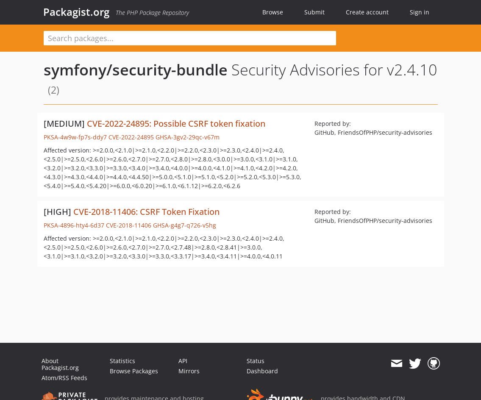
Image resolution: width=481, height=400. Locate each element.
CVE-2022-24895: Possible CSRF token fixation (176, 123)
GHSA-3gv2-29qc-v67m (188, 137)
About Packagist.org (60, 364)
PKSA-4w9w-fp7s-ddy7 (75, 137)
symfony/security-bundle (136, 69)
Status (255, 361)
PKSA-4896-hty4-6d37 (74, 225)
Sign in (419, 12)
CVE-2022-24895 (131, 137)
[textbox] (190, 38)
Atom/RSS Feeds (64, 378)
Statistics (122, 361)
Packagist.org (76, 12)
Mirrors (189, 371)
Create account (367, 12)
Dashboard (262, 371)
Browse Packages (134, 371)
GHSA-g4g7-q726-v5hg (184, 225)
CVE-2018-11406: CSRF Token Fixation (146, 211)
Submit (314, 12)
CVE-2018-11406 (128, 225)
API (182, 361)
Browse (272, 12)
